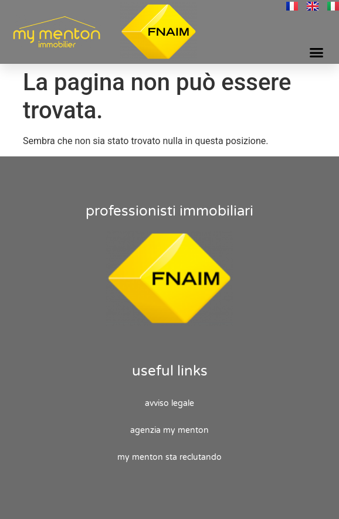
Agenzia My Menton (169, 430)
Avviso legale (169, 403)
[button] (316, 53)
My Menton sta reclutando (169, 457)
